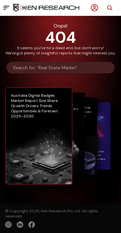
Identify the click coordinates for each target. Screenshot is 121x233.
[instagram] (8, 224)
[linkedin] (20, 224)
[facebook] (32, 225)
